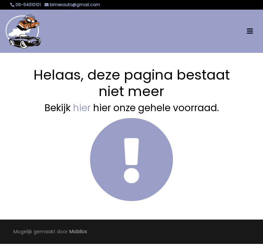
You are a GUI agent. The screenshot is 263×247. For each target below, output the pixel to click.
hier (82, 108)
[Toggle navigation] (250, 31)
